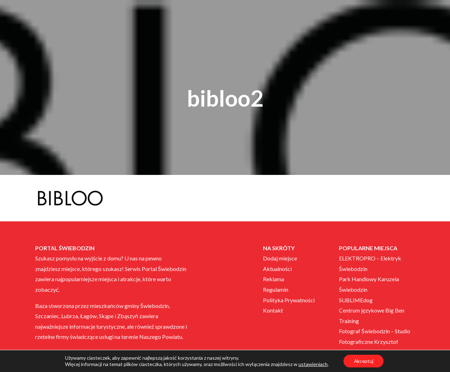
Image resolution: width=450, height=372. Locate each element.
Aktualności (277, 268)
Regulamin (275, 289)
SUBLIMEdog (356, 300)
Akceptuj (364, 361)
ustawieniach (312, 364)
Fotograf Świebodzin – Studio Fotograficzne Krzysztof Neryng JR (374, 341)
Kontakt (273, 310)
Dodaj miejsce (280, 258)
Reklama (273, 279)
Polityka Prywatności (289, 300)
